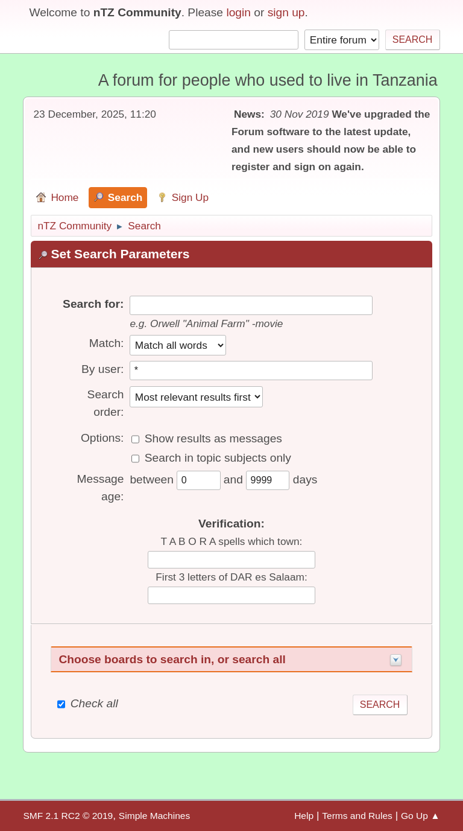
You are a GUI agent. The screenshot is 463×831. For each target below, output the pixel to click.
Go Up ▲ (420, 815)
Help (303, 815)
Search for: (93, 304)
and (235, 479)
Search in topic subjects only (218, 457)
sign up (286, 12)
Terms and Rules (357, 815)
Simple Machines (154, 815)
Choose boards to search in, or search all (171, 659)
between (153, 479)
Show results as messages (213, 438)
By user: (102, 369)
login (238, 12)
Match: (106, 343)
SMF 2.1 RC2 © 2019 (68, 815)
